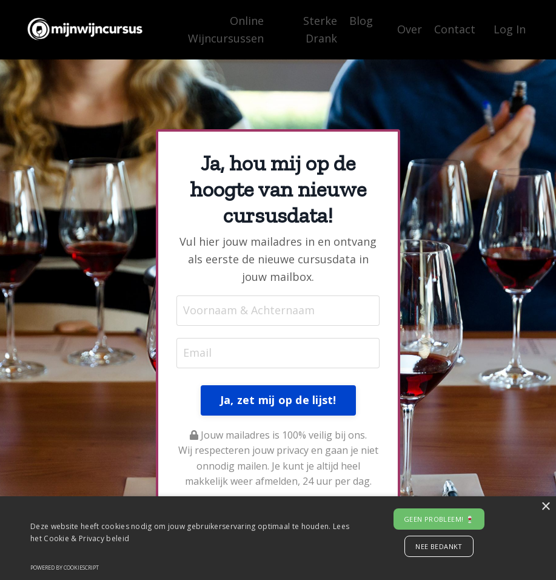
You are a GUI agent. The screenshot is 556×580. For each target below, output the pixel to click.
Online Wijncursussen (226, 29)
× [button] (545, 506)
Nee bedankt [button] (438, 546)
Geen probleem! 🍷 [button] (439, 519)
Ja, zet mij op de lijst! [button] (278, 400)
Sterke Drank (320, 29)
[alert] (278, 538)
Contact (454, 29)
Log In (510, 29)
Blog (361, 20)
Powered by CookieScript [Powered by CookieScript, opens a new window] (64, 568)
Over (409, 29)
